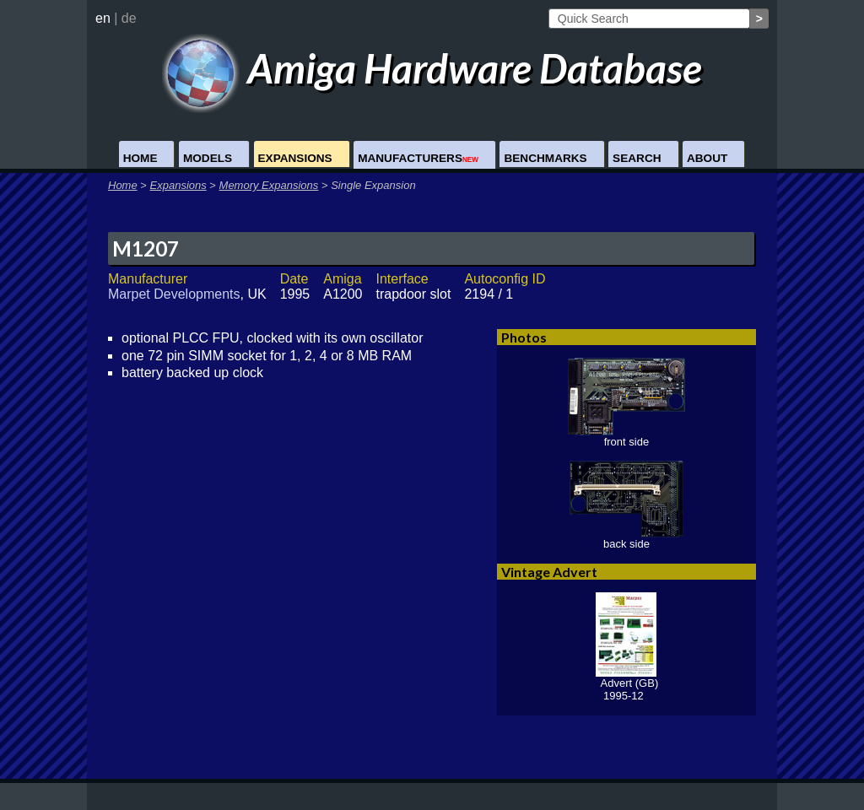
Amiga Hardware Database (432, 68)
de (129, 18)
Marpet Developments (174, 294)
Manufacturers (418, 158)
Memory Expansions (269, 185)
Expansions (295, 158)
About (707, 158)
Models (207, 158)
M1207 (145, 248)
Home (140, 158)
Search (637, 158)
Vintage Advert (549, 572)
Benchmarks (545, 158)
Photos (524, 337)
